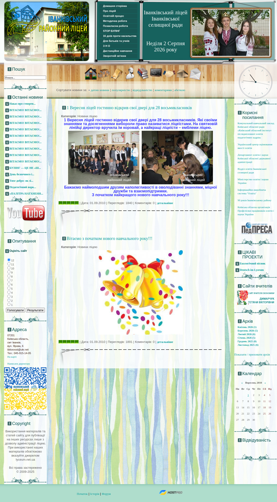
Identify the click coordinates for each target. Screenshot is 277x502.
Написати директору (18, 363)
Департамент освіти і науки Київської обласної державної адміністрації (254, 158)
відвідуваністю (142, 90)
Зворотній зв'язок (114, 55)
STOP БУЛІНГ (111, 30)
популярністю (121, 90)
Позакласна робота (115, 25)
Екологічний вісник (253, 263)
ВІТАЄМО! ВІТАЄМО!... (25, 110)
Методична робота (115, 20)
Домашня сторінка (115, 6)
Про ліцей (109, 11)
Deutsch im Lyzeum (252, 270)
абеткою (179, 90)
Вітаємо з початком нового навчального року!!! (109, 238)
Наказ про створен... (22, 103)
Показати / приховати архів (252, 354)
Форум (106, 494)
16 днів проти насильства (119, 35)
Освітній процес (113, 16)
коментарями (163, 90)
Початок (82, 494)
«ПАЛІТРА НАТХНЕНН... (26, 193)
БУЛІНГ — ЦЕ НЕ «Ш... (25, 168)
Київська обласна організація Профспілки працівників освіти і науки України (256, 211)
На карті (12, 356)
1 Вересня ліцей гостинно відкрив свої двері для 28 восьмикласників (129, 107)
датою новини (100, 90)
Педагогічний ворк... (22, 187)
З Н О (106, 45)
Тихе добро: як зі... (21, 180)
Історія (94, 494)
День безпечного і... (21, 174)
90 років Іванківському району (254, 200)
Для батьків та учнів (116, 40)
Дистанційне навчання (117, 50)
